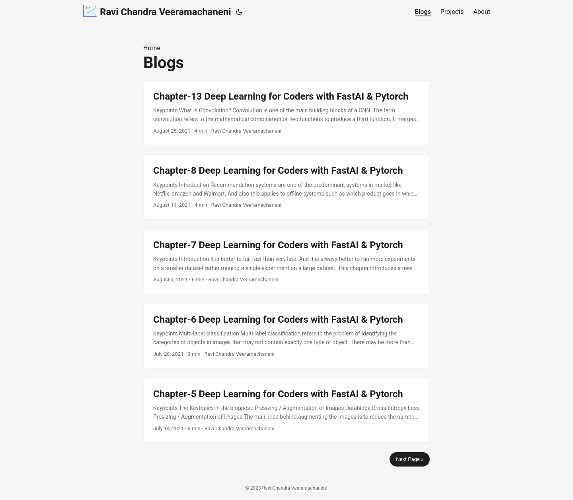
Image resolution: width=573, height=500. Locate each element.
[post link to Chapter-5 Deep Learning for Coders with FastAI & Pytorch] (286, 410)
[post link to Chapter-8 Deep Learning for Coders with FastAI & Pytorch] (286, 187)
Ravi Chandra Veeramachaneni (157, 11)
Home (151, 48)
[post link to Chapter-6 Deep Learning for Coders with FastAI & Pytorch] (286, 336)
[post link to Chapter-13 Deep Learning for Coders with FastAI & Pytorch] (286, 113)
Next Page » (409, 459)
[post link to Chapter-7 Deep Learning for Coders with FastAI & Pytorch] (286, 261)
